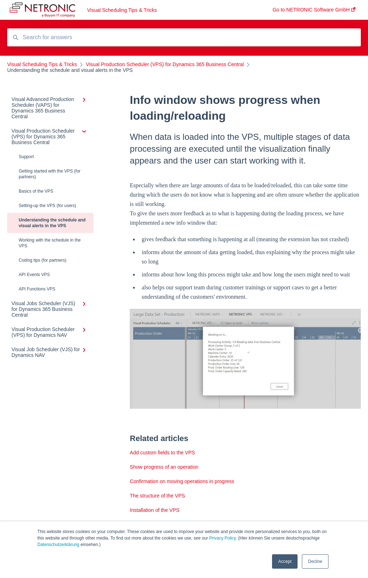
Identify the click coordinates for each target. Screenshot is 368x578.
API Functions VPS (37, 289)
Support (26, 156)
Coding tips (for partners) (42, 260)
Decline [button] (315, 561)
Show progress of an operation (164, 467)
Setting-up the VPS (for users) (47, 205)
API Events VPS (34, 274)
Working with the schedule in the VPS (50, 243)
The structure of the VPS (157, 496)
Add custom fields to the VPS (162, 452)
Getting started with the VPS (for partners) (49, 174)
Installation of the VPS (154, 510)
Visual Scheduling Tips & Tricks (122, 10)
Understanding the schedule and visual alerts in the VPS (52, 222)
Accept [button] (284, 561)
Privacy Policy (222, 538)
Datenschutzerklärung (58, 544)
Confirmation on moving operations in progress (182, 481)
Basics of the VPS (36, 191)
